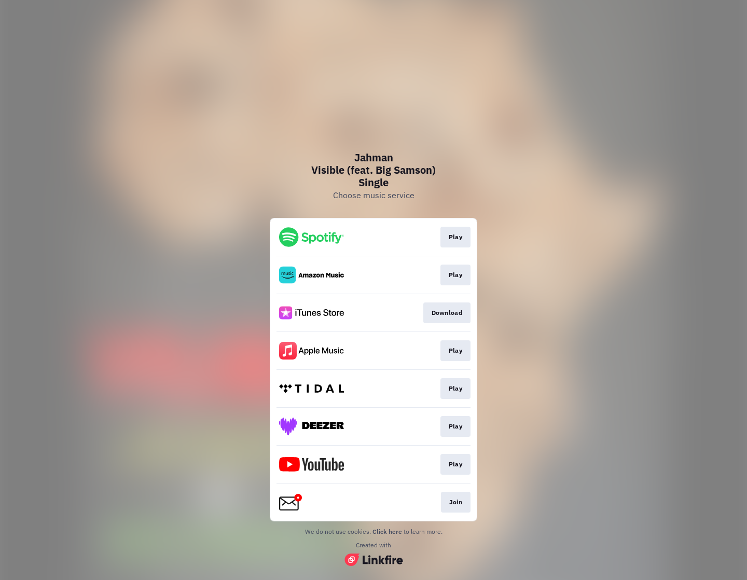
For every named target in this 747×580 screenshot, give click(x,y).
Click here (387, 531)
